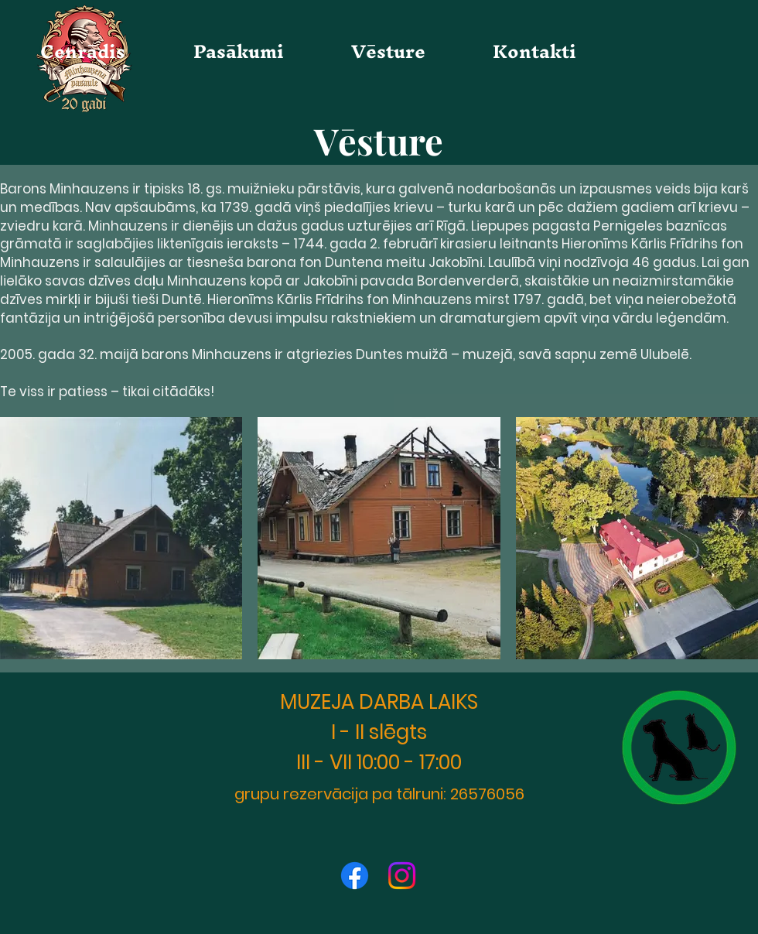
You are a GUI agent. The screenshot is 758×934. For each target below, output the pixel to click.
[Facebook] (354, 875)
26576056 (487, 794)
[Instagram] (402, 875)
